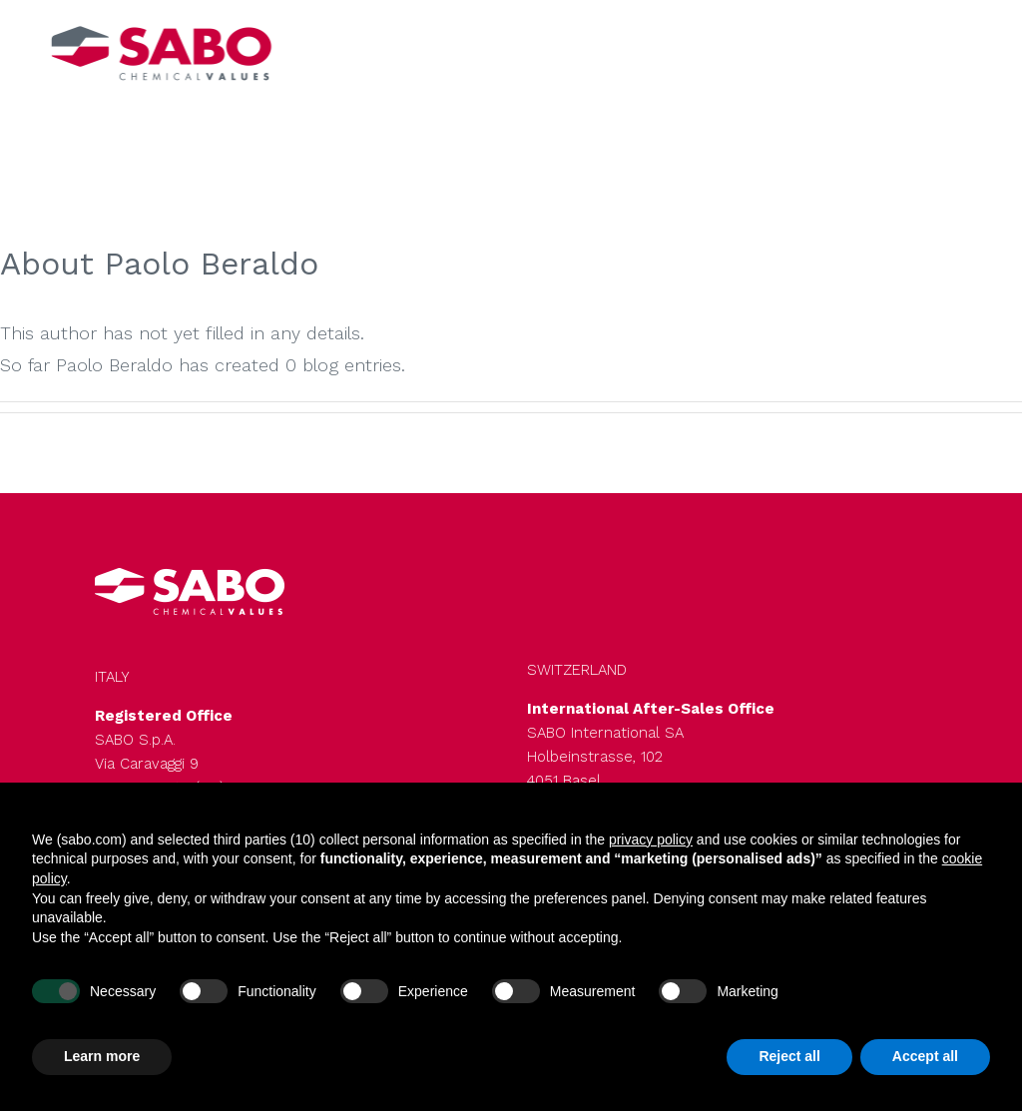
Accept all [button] (925, 1056)
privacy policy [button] (651, 839)
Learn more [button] (102, 1056)
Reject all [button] (789, 1056)
